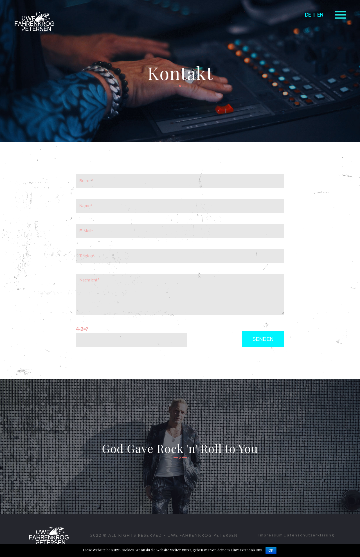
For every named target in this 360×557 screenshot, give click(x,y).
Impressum (270, 535)
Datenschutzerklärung (309, 535)
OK (271, 550)
